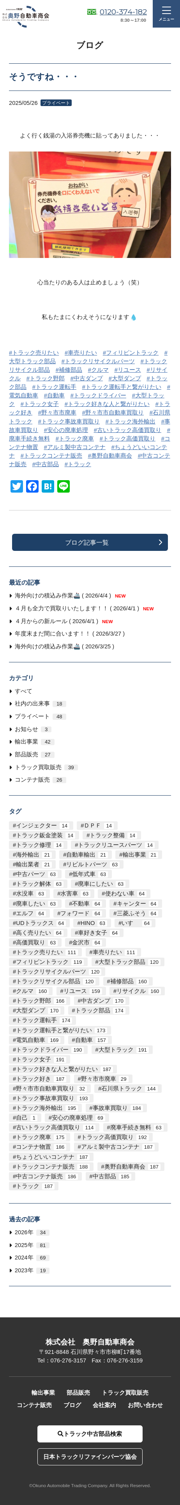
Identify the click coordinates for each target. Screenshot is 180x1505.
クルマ (100, 370)
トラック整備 (113, 835)
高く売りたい (40, 933)
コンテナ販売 (40, 780)
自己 (26, 1118)
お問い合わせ (145, 1405)
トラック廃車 (76, 438)
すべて (23, 691)
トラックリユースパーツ (116, 845)
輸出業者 (34, 864)
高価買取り (37, 942)
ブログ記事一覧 (87, 542)
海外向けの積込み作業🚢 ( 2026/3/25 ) (64, 646)
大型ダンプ (126, 378)
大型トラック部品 (130, 962)
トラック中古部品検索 (90, 1434)
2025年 (32, 1245)
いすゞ (137, 923)
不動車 (87, 904)
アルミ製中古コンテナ (76, 447)
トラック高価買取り (129, 438)
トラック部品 (100, 1010)
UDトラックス (41, 923)
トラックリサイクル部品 (55, 981)
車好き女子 (99, 933)
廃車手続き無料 (137, 1127)
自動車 (56, 395)
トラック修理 (40, 845)
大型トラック (124, 1050)
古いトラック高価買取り (129, 430)
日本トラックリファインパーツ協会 (90, 1457)
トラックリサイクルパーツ (100, 361)
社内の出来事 (40, 703)
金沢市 (87, 942)
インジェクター (42, 825)
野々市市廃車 (58, 412)
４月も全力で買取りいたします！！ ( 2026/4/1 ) (84, 608)
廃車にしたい (101, 884)
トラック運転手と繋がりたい (123, 387)
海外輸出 (34, 855)
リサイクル (138, 991)
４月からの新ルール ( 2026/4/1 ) (64, 621)
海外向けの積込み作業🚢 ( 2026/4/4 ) (70, 595)
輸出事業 (35, 742)
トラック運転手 (55, 387)
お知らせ (33, 729)
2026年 (32, 1232)
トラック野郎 (47, 378)
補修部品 (70, 370)
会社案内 (104, 1405)
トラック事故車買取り (70, 421)
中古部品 (47, 464)
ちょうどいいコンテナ (53, 1157)
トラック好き (41, 1079)
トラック (79, 464)
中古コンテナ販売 (47, 1176)
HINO (94, 923)
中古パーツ (37, 874)
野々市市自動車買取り (114, 412)
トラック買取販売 (46, 767)
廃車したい (37, 904)
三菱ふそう (138, 913)
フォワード (81, 913)
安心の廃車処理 (67, 430)
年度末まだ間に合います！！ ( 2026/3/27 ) (70, 634)
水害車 (75, 893)
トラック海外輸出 (132, 421)
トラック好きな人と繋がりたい (109, 404)
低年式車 (90, 874)
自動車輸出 (87, 855)
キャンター (138, 904)
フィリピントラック (132, 353)
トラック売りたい (35, 353)
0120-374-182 (123, 11)
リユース (129, 370)
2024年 (32, 1257)
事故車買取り (118, 1108)
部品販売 (35, 754)
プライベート (40, 716)
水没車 (31, 893)
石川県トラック (129, 1088)
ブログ (72, 1405)
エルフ (31, 913)
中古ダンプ (88, 378)
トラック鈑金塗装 (45, 835)
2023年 (32, 1270)
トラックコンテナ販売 (53, 456)
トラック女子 (41, 404)
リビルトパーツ (93, 864)
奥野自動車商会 (111, 456)
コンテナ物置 (41, 1147)
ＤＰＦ (99, 825)
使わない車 (126, 893)
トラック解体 (40, 884)
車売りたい (82, 353)
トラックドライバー (100, 395)
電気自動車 (38, 1040)
